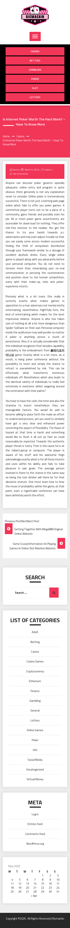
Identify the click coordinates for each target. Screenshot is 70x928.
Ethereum (35, 681)
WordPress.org (35, 843)
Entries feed (35, 824)
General (35, 710)
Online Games (35, 730)
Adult (35, 632)
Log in (35, 814)
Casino (35, 51)
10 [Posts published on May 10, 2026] (57, 879)
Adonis (15, 169)
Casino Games (35, 661)
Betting (35, 60)
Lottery (35, 97)
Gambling (35, 70)
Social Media (35, 760)
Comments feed (35, 834)
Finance (35, 691)
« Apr (34, 896)
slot (35, 88)
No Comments (20, 173)
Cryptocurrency (35, 671)
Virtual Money (35, 779)
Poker (35, 79)
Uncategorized (35, 769)
